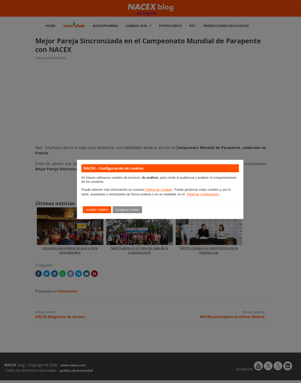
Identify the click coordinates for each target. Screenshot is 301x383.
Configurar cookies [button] (127, 209)
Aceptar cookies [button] (97, 209)
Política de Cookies (158, 189)
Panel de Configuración (203, 194)
